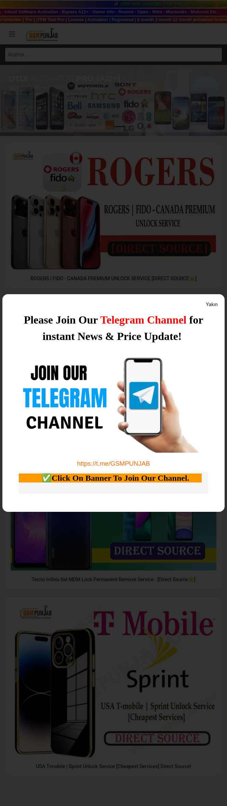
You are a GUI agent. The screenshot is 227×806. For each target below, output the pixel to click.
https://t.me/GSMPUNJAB (113, 463)
